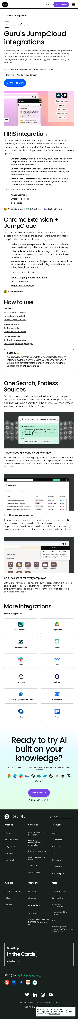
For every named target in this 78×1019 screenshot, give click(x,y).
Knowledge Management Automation (34, 842)
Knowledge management (58, 905)
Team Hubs (33, 866)
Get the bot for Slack (12, 328)
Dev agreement (43, 1002)
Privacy (56, 1002)
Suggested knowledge (22, 285)
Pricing (7, 833)
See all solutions (35, 872)
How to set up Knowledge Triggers (18, 343)
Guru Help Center (12, 891)
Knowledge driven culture (60, 913)
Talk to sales (61, 4)
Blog (54, 853)
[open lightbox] (39, 108)
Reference (56, 846)
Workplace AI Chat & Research (37, 833)
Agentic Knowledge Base (36, 858)
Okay (70, 1011)
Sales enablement (60, 891)
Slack (54, 920)
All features (9, 853)
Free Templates (59, 873)
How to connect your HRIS (15, 312)
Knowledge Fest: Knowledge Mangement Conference (62, 928)
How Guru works (11, 840)
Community (57, 867)
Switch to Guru (58, 898)
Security (8, 905)
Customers (57, 840)
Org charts (16, 203)
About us (32, 898)
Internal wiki (9, 860)
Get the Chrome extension (15, 340)
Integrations (9, 846)
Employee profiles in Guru (15, 320)
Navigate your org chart (14, 316)
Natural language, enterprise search (29, 277)
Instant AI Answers (20, 281)
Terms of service (26, 1002)
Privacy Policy (54, 1014)
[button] (73, 4)
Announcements (19, 195)
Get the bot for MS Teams (15, 331)
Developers (57, 860)
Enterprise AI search (37, 851)
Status (7, 898)
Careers (32, 891)
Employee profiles (20, 198)
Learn (54, 833)
